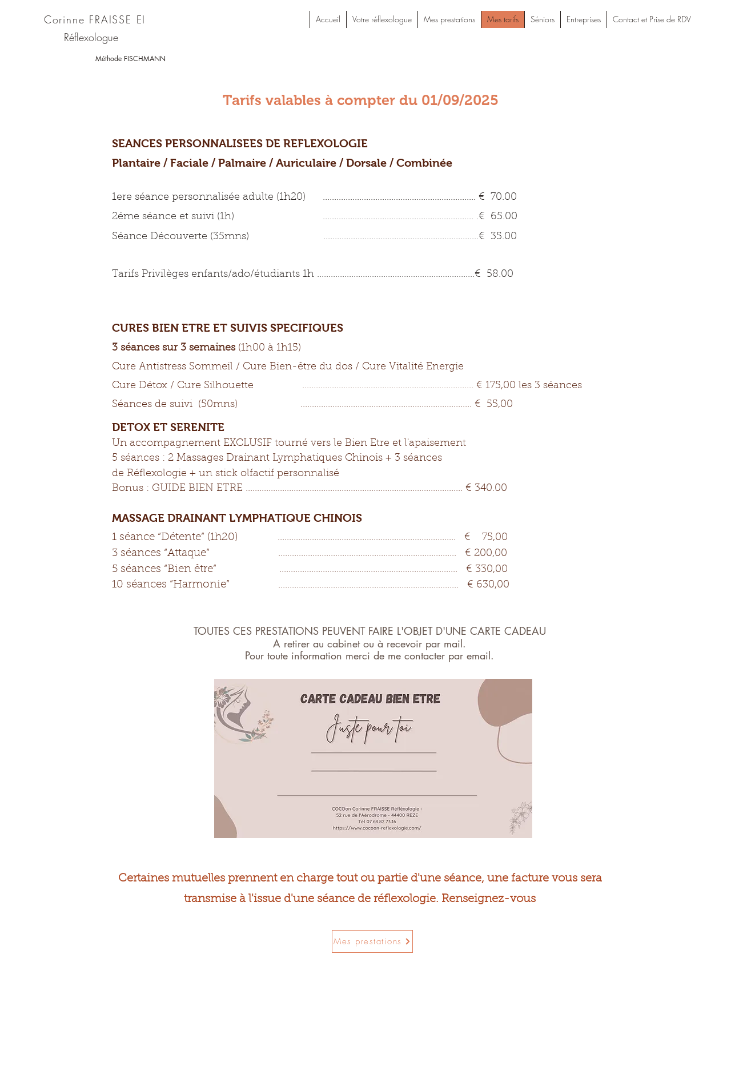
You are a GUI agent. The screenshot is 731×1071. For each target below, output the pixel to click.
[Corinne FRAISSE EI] (96, 19)
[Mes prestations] (372, 941)
